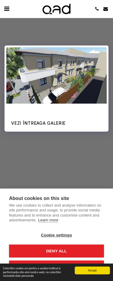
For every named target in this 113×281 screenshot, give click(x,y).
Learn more (48, 220)
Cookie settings (56, 235)
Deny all (56, 251)
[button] (7, 8)
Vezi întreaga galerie (38, 123)
